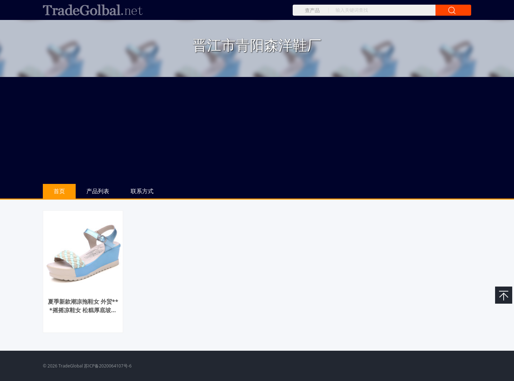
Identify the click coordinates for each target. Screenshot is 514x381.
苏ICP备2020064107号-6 (107, 366)
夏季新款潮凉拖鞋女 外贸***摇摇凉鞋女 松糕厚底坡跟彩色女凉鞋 (83, 310)
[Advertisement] (257, 130)
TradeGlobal (71, 366)
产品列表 (97, 191)
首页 (59, 191)
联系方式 (142, 191)
